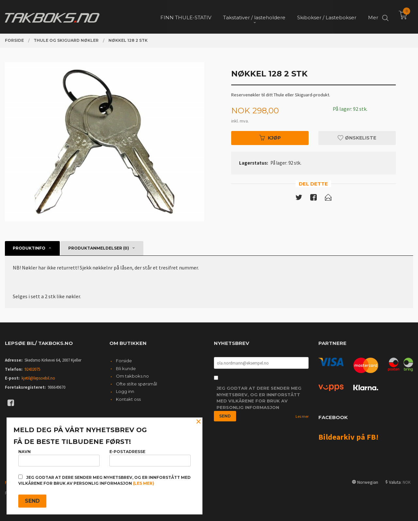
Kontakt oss (128, 399)
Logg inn (125, 391)
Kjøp (270, 138)
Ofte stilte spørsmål (136, 383)
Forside (124, 360)
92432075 (32, 369)
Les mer (302, 416)
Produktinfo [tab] (29, 248)
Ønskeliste (357, 138)
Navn (59, 457)
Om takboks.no (132, 376)
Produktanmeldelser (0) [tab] (98, 248)
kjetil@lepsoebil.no (38, 378)
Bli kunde (126, 368)
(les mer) (143, 483)
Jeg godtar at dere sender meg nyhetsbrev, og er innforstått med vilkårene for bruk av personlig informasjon (259, 397)
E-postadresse (150, 457)
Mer (373, 16)
